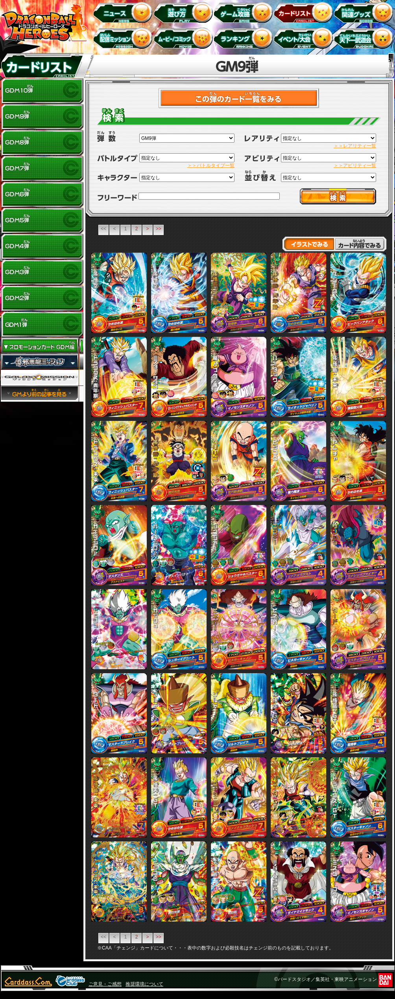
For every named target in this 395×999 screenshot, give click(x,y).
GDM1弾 (42, 325)
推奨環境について (144, 984)
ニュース (124, 12)
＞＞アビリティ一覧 (355, 165)
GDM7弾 (42, 169)
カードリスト (305, 12)
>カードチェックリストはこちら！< (239, 98)
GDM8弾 (42, 143)
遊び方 (184, 12)
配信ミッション (124, 38)
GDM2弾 (42, 299)
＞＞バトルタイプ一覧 (210, 165)
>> (158, 228)
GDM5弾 (42, 221)
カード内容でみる (360, 244)
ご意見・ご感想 (105, 984)
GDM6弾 (42, 195)
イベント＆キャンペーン (305, 38)
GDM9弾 (42, 117)
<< (103, 228)
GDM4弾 (42, 247)
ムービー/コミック (184, 38)
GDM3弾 (42, 273)
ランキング (244, 38)
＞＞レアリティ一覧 (355, 146)
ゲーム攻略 (244, 12)
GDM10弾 (42, 91)
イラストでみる (308, 244)
